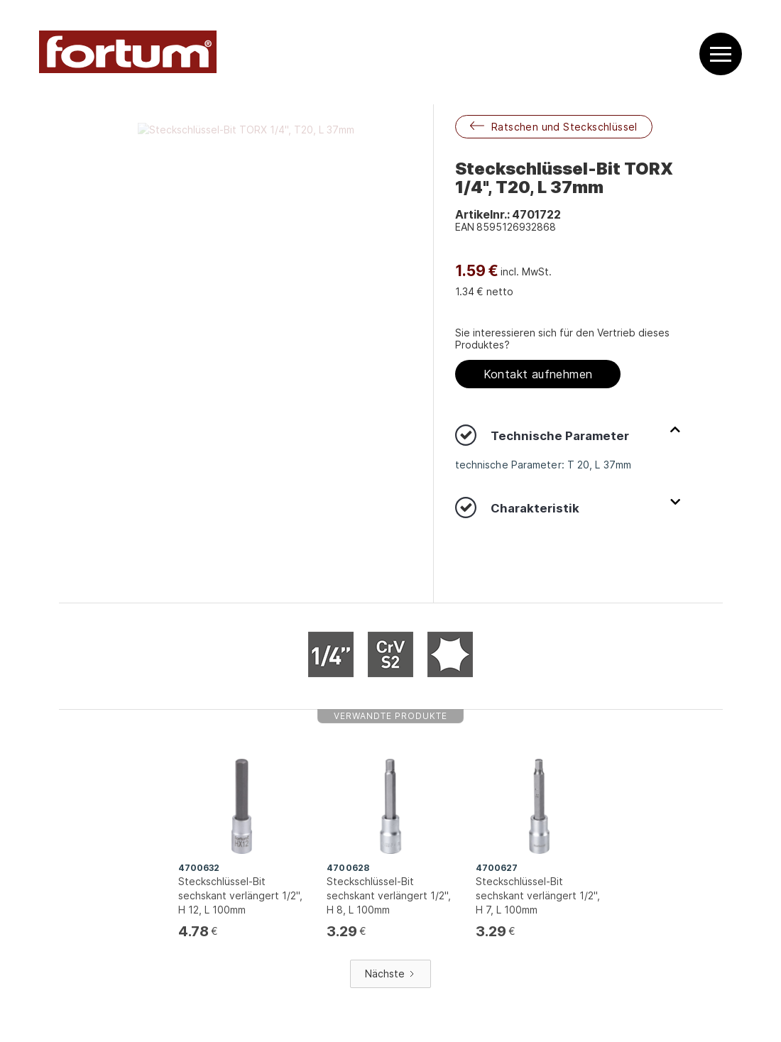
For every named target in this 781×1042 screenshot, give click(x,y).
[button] (720, 54)
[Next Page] (390, 974)
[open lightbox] (246, 129)
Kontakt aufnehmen (538, 374)
